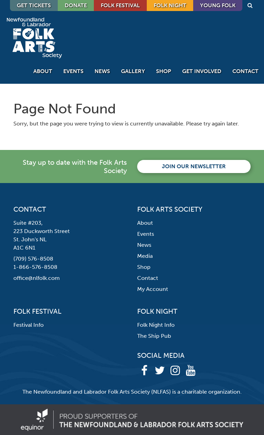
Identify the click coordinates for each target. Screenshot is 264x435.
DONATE (76, 5)
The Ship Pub (154, 336)
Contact (245, 71)
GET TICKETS (34, 5)
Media (145, 256)
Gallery (133, 71)
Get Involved (201, 71)
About (42, 71)
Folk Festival (120, 5)
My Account (152, 289)
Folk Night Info (156, 325)
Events (73, 71)
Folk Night (170, 5)
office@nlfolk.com (36, 278)
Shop (163, 71)
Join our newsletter (194, 166)
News (102, 71)
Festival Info (28, 325)
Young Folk (217, 5)
